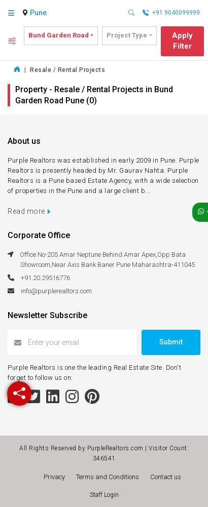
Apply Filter (182, 41)
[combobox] (39, 13)
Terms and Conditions (109, 477)
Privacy (56, 477)
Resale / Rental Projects (67, 69)
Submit (171, 342)
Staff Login (104, 494)
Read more (29, 211)
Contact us (165, 477)
